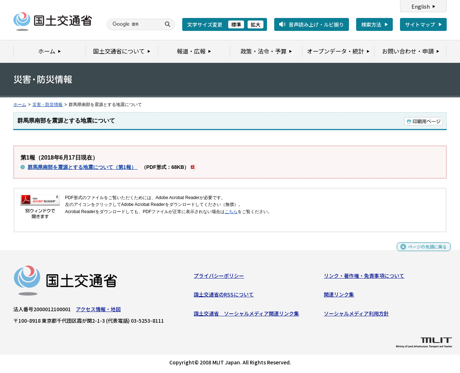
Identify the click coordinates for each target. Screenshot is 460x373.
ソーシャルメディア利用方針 (356, 315)
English (420, 6)
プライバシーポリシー (219, 277)
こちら (231, 211)
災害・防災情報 (47, 104)
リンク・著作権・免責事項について (364, 277)
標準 (236, 24)
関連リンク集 (339, 296)
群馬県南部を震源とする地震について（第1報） (83, 167)
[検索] (133, 24)
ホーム (19, 104)
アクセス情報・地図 (98, 310)
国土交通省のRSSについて (224, 296)
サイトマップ (420, 24)
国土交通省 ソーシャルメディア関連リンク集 (246, 315)
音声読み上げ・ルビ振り (316, 24)
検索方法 (371, 24)
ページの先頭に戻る (425, 251)
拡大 (255, 24)
